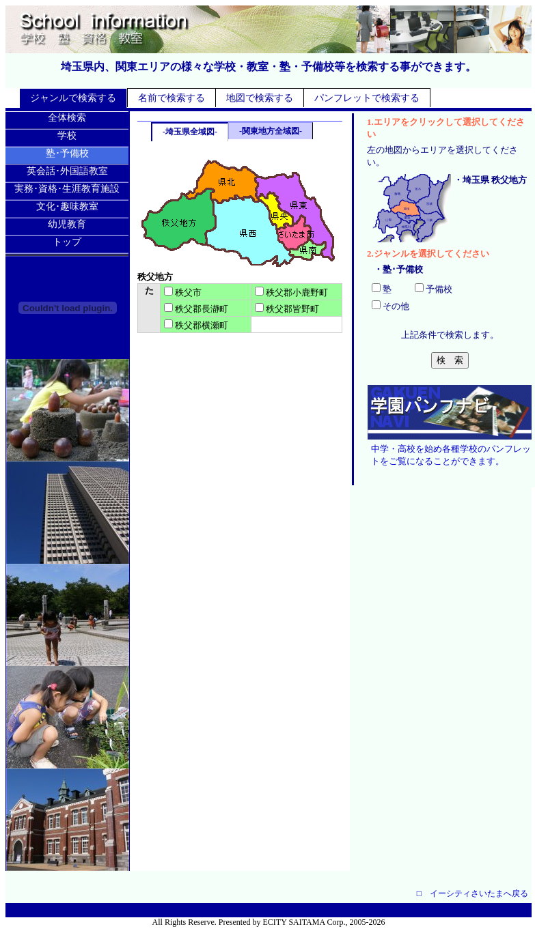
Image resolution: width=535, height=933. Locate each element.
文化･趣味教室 (67, 206)
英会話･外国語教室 (67, 171)
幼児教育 (67, 224)
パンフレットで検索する (367, 98)
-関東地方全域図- (270, 131)
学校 (67, 135)
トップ (67, 242)
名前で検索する (171, 98)
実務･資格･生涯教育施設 (67, 189)
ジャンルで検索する (73, 98)
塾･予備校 (67, 153)
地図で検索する (259, 98)
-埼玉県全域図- (190, 132)
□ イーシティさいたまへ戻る (472, 893)
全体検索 (67, 118)
